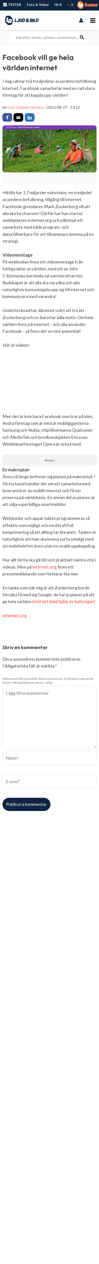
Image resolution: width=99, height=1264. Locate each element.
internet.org (44, 567)
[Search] (82, 37)
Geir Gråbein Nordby (26, 107)
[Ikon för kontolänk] (81, 20)
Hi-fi (58, 4)
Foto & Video (38, 4)
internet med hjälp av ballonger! (63, 601)
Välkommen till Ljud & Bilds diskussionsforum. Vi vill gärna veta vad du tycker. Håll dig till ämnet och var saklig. (48, 680)
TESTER (11, 4)
